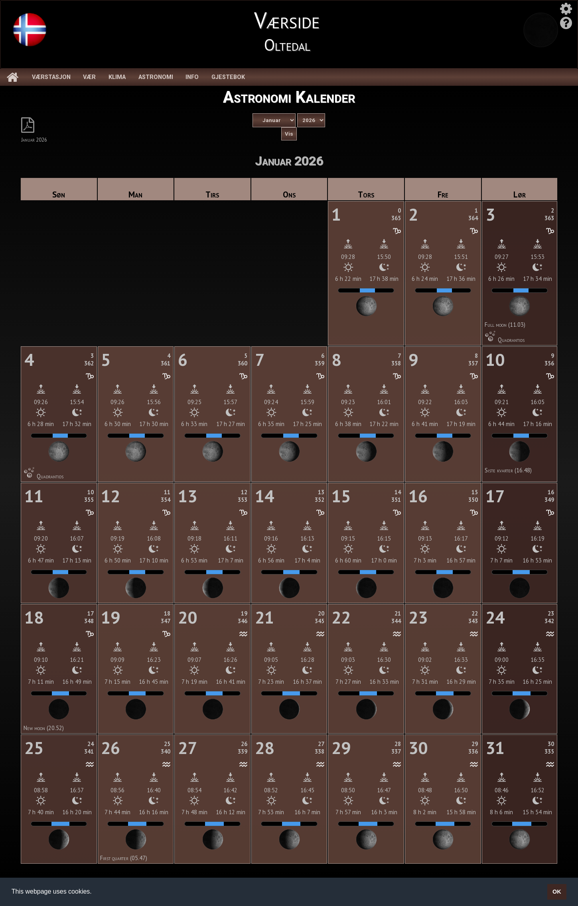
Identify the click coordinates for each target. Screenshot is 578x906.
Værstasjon (51, 77)
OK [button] (556, 891)
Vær (89, 77)
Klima (117, 77)
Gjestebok (228, 77)
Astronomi (155, 77)
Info (192, 77)
